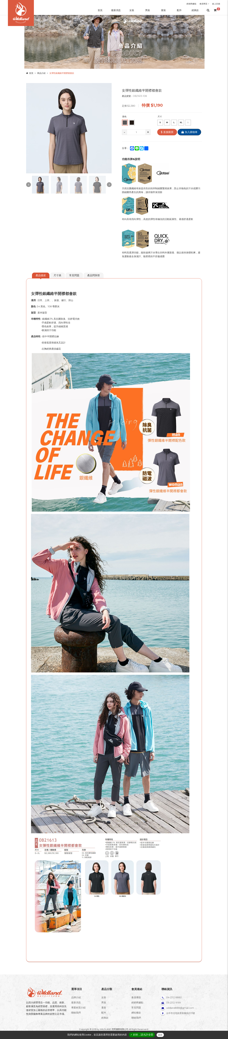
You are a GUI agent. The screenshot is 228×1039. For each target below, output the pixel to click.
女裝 (103, 997)
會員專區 (204, 4)
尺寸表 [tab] (57, 275)
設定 (160, 1035)
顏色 (124, 116)
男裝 (103, 1002)
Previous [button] (28, 184)
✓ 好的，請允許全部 (141, 1034)
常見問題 (74, 275)
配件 (103, 1012)
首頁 (31, 73)
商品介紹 (41, 73)
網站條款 (136, 1012)
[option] (69, 128)
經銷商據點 (191, 4)
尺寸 (160, 116)
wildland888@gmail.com (180, 1008)
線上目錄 (216, 4)
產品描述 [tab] (41, 275)
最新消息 (76, 1002)
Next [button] (109, 184)
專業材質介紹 (78, 1007)
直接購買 (167, 132)
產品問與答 (93, 275)
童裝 (103, 1007)
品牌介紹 (76, 997)
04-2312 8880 (174, 997)
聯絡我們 (76, 1012)
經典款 (104, 1017)
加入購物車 (189, 132)
